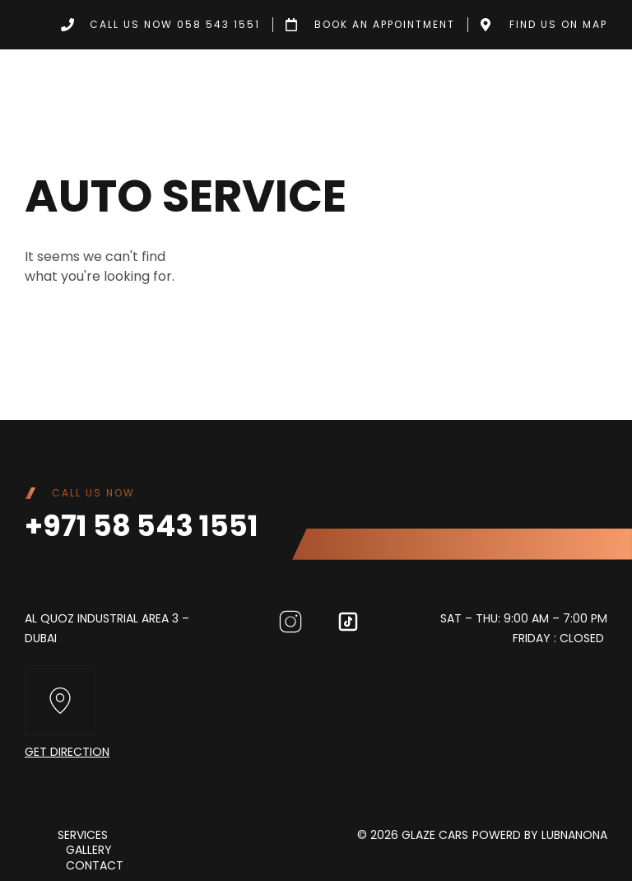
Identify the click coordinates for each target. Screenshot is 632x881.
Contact (94, 864)
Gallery (89, 849)
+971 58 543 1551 (141, 526)
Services (83, 834)
